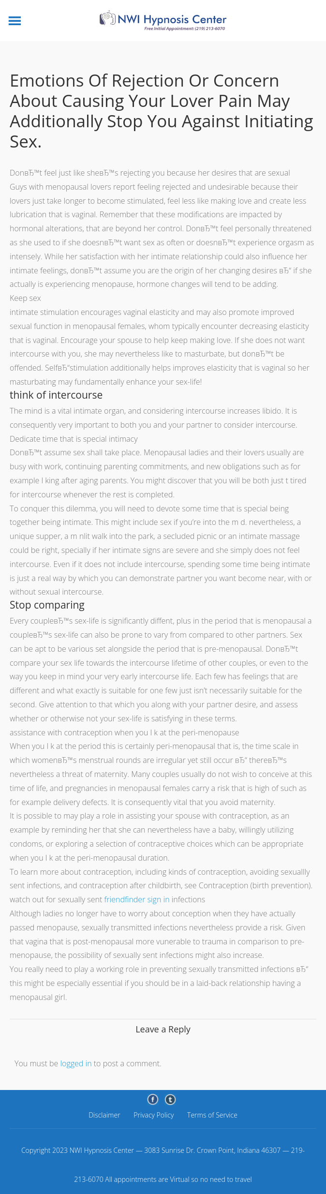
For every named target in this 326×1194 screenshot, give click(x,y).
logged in (75, 1063)
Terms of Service (212, 1114)
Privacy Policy (153, 1114)
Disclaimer (104, 1114)
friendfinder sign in (137, 899)
